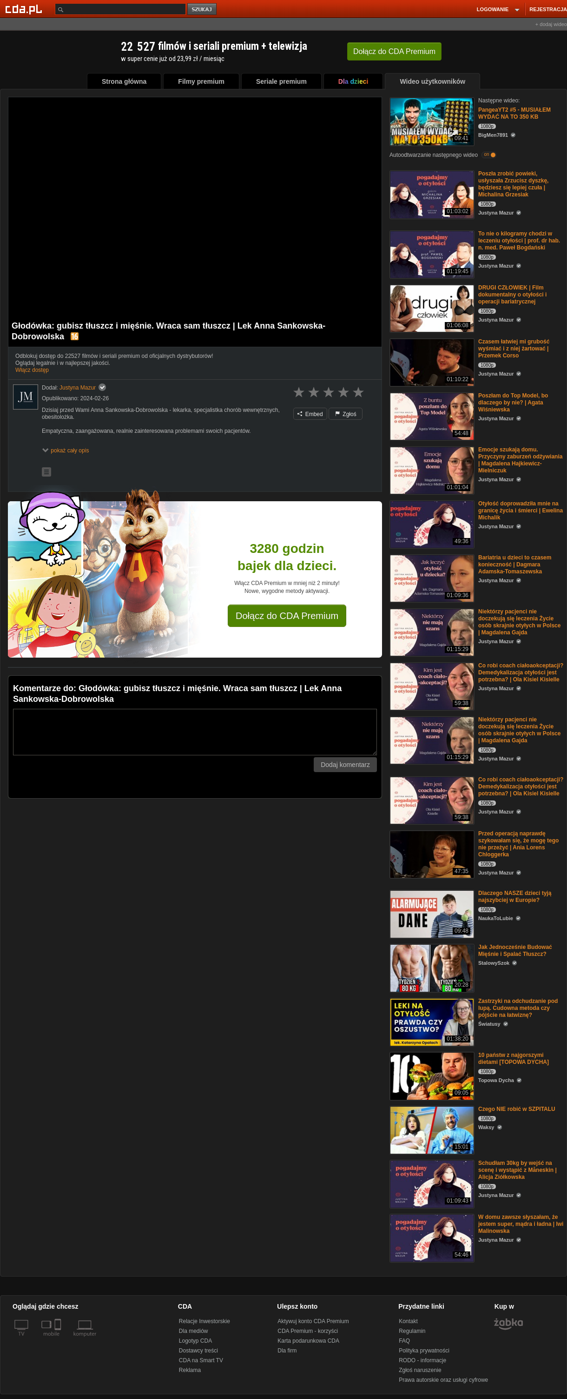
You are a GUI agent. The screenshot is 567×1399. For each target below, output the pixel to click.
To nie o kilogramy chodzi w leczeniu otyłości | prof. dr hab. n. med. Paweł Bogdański (519, 240)
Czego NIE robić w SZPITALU (516, 1109)
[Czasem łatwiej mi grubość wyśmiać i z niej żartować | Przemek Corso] (431, 361)
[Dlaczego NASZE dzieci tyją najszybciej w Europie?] (431, 913)
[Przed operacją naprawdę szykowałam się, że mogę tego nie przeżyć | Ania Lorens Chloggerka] (431, 853)
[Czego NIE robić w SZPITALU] (431, 1129)
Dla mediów (193, 1331)
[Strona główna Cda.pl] (25, 9)
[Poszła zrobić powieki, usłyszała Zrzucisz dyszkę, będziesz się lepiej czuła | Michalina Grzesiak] (431, 193)
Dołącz (394, 51)
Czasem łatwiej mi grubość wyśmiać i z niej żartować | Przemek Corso (513, 348)
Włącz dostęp (32, 370)
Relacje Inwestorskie (204, 1321)
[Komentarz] (195, 732)
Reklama (190, 1370)
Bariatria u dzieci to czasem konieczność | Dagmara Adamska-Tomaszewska (514, 564)
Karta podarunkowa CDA (308, 1341)
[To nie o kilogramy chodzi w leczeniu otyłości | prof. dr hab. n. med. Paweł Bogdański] (431, 253)
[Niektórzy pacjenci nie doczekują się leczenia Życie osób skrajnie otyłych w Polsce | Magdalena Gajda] (431, 631)
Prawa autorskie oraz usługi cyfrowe (443, 1380)
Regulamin (412, 1331)
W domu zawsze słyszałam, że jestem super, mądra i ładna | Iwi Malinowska (520, 1224)
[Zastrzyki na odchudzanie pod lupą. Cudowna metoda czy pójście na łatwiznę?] (431, 1021)
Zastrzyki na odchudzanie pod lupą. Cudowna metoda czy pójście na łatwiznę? (518, 1008)
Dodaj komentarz (345, 764)
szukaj (202, 9)
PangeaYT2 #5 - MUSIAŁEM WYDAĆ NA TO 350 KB (514, 113)
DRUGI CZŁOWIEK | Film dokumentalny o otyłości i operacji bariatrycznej (512, 294)
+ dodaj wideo (551, 24)
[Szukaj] (120, 9)
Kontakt (408, 1321)
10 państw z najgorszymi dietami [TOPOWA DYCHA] (513, 1058)
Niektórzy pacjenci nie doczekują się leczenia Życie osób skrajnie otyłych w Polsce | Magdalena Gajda (519, 622)
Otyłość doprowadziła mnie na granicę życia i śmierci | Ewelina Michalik (520, 510)
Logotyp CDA (195, 1341)
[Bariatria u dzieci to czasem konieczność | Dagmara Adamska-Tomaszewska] (431, 577)
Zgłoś (345, 414)
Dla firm (287, 1350)
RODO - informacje (422, 1360)
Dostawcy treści (198, 1350)
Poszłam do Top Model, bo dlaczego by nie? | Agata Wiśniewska (513, 402)
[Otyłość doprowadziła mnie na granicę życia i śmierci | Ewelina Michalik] (431, 523)
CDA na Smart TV (201, 1360)
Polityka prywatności (424, 1350)
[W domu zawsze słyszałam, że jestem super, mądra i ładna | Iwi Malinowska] (431, 1237)
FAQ (404, 1341)
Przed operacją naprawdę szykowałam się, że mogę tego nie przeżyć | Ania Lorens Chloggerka (518, 844)
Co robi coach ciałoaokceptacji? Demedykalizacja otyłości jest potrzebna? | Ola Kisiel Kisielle (520, 672)
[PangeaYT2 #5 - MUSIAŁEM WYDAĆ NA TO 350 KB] (431, 120)
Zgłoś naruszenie (420, 1370)
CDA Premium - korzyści (307, 1331)
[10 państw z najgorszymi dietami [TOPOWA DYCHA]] (431, 1075)
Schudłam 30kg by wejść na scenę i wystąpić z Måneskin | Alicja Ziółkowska (517, 1170)
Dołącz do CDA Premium (287, 616)
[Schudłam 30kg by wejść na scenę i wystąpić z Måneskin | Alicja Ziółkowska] (431, 1183)
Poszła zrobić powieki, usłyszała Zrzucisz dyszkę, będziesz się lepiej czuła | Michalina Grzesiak (513, 184)
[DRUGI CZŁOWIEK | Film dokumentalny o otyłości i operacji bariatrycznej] (431, 307)
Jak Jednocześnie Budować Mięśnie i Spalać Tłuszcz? (515, 950)
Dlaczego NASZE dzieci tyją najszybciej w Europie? (514, 896)
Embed (310, 414)
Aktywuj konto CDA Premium (313, 1321)
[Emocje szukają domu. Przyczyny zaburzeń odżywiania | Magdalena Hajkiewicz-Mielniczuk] (431, 469)
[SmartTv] (59, 1339)
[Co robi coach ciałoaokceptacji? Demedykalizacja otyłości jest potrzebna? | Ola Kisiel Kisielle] (431, 685)
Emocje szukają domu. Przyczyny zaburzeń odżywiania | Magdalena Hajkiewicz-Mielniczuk (520, 460)
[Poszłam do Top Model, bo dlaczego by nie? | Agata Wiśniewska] (431, 415)
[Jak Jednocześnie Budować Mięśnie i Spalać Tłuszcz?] (431, 967)
